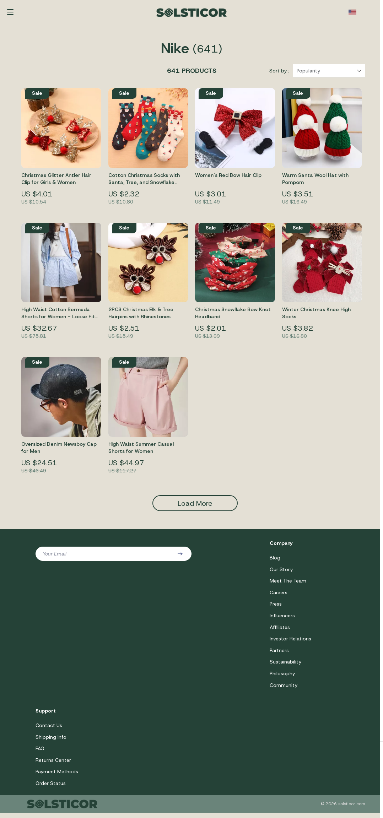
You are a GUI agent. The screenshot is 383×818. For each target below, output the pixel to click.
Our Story (281, 572)
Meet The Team (288, 584)
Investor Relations (290, 642)
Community (283, 689)
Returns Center (53, 765)
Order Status (51, 788)
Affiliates (280, 631)
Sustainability (285, 666)
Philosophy (282, 678)
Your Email (54, 556)
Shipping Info (51, 741)
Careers (278, 595)
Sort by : (279, 73)
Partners (279, 654)
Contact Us (49, 730)
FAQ (40, 753)
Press (276, 607)
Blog (275, 560)
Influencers (282, 619)
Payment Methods (57, 777)
